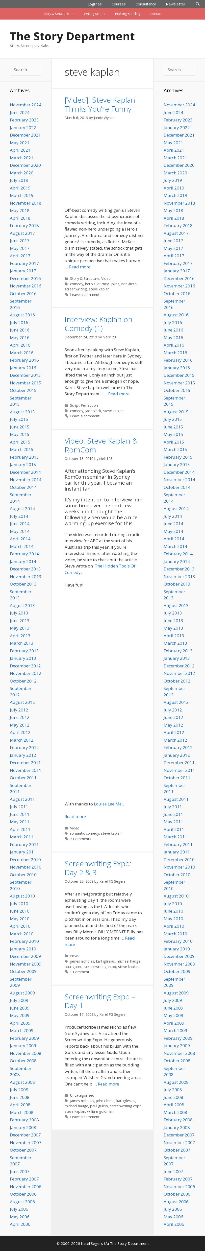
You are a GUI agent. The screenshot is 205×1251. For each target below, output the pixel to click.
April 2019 (20, 188)
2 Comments (80, 838)
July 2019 (19, 180)
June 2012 (19, 717)
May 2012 (19, 725)
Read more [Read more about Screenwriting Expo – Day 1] (108, 1084)
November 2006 (25, 1186)
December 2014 (25, 472)
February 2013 (24, 651)
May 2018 (19, 210)
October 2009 (23, 971)
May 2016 (19, 337)
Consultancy (146, 3)
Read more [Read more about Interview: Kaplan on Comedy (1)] (118, 394)
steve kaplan (99, 289)
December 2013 (25, 569)
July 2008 (19, 1089)
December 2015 (25, 375)
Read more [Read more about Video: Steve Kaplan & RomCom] (75, 816)
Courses (119, 3)
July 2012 (19, 710)
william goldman (100, 1111)
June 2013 (19, 620)
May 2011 (19, 822)
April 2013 (20, 635)
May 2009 (19, 1015)
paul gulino (73, 966)
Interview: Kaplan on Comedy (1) (98, 323)
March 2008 (21, 1112)
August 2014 (22, 508)
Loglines (95, 3)
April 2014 (20, 539)
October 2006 (23, 1194)
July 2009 (19, 1000)
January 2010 (23, 949)
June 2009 (19, 1008)
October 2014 (23, 487)
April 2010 (20, 926)
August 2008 (22, 1082)
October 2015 (23, 390)
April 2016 (20, 345)
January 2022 (23, 127)
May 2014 (19, 531)
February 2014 (24, 554)
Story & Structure (61, 14)
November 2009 (25, 964)
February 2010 (24, 941)
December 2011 (25, 762)
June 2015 (19, 427)
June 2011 (19, 814)
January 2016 (23, 368)
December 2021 (25, 135)
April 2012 (20, 732)
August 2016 (22, 315)
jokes (115, 284)
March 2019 (21, 195)
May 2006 (19, 1217)
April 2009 (20, 1023)
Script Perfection (84, 405)
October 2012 (23, 681)
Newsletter (175, 3)
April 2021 (20, 150)
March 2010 (21, 934)
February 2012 (24, 747)
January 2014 (23, 561)
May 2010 (19, 918)
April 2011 (20, 829)
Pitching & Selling (127, 13)
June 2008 (19, 1097)
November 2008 (25, 1053)
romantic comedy (84, 833)
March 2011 (21, 837)
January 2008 (23, 1127)
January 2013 (23, 658)
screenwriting (76, 289)
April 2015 (20, 442)
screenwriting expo (100, 966)
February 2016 (24, 360)
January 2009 (23, 1045)
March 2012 (21, 740)
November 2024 (25, 105)
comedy (76, 284)
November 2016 (25, 286)
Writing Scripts (94, 13)
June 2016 (19, 330)
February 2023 (24, 120)
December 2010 (25, 859)
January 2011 (23, 852)
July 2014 (19, 516)
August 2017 (22, 233)
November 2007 (25, 1142)
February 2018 (24, 225)
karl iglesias (105, 961)
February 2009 (24, 1038)
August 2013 (22, 605)
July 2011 (19, 806)
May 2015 (19, 434)
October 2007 (23, 1150)
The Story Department (72, 36)
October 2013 (23, 584)
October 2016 (23, 293)
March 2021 (21, 158)
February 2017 (24, 263)
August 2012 (22, 702)
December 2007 (25, 1135)
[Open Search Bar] (197, 4)
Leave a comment (85, 294)
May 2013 (19, 628)
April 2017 (20, 256)
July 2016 (19, 322)
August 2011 (22, 799)
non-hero (129, 284)
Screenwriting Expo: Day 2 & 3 (98, 867)
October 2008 (23, 1060)
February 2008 (24, 1120)
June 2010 (19, 911)
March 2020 (21, 173)
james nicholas (82, 961)
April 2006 (20, 1224)
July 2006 (19, 1209)
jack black (93, 410)
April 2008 (20, 1105)
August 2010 (22, 896)
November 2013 (25, 576)
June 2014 (19, 523)
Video (106, 278)
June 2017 (19, 240)
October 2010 (23, 874)
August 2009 (22, 993)
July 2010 (19, 903)
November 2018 (25, 203)
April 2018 (20, 218)
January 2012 (23, 755)
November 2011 (25, 770)
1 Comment (79, 971)
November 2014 (25, 479)
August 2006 (22, 1201)
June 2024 (19, 112)
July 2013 (19, 613)
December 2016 (25, 278)
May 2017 (19, 248)
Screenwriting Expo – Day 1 (100, 1001)
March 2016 (21, 352)
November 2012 (25, 673)
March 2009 (21, 1030)
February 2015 (24, 457)
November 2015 (25, 383)
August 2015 (22, 412)
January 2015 (23, 464)
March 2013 (21, 643)
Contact (156, 13)
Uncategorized (82, 1095)
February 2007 (24, 1179)
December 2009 (25, 956)
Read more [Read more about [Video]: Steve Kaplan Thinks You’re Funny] (79, 267)
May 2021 (19, 142)
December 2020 (25, 165)
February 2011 (24, 844)
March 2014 (21, 546)
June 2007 (19, 1171)
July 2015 (19, 419)
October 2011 (23, 777)
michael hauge (128, 961)
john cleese (105, 1100)
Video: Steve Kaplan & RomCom (101, 445)
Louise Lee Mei (108, 804)
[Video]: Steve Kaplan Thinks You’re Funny (100, 104)
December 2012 (25, 666)
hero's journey (97, 284)
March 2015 (21, 449)
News (74, 955)
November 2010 (25, 867)
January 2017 (23, 271)
